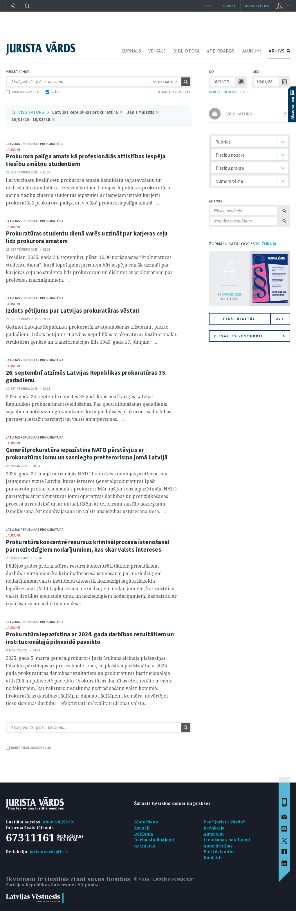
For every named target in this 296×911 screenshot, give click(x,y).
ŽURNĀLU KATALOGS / (244, 244)
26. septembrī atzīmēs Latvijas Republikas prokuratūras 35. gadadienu (86, 376)
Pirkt (208, 5)
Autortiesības (218, 846)
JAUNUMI (252, 51)
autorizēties (257, 5)
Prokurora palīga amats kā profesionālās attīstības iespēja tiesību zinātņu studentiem (85, 160)
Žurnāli (142, 828)
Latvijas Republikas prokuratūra (85, 112)
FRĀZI (52, 92)
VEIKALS (157, 51)
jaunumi (13, 149)
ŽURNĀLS (131, 51)
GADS (244, 92)
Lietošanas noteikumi (226, 840)
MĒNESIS (230, 92)
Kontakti (212, 857)
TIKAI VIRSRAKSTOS (23, 92)
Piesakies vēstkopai (249, 336)
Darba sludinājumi (154, 840)
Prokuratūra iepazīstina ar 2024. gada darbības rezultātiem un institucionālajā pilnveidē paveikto (90, 638)
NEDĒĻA (215, 92)
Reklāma (143, 834)
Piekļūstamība (219, 851)
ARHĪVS (276, 51)
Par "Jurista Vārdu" (224, 822)
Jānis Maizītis (140, 112)
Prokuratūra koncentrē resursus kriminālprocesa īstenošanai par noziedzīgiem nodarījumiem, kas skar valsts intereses (87, 545)
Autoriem (213, 834)
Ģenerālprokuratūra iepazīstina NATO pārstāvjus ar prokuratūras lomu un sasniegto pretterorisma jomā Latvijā (86, 453)
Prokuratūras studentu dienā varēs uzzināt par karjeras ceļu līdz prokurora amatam (87, 237)
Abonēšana (146, 822)
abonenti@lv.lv (59, 822)
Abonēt (229, 5)
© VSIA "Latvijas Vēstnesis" (164, 879)
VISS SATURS (31, 112)
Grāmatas (145, 846)
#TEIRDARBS (220, 51)
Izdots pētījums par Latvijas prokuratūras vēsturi (73, 310)
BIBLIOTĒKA (186, 51)
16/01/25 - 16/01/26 (31, 119)
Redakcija (214, 828)
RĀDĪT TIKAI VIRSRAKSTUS (28, 747)
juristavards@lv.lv (49, 851)
